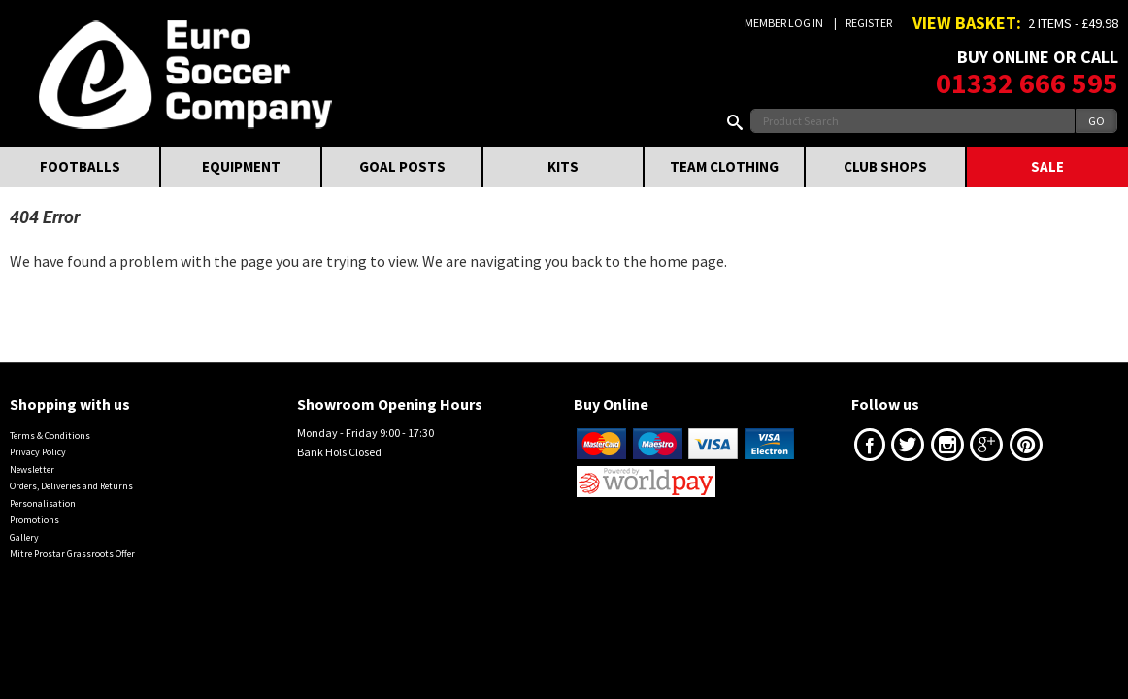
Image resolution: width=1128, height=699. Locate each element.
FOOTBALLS (80, 166)
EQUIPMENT (241, 166)
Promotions (34, 520)
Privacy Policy (38, 452)
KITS (563, 166)
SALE (1047, 166)
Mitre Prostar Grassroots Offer (72, 554)
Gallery (24, 537)
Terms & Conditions (50, 435)
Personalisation (43, 503)
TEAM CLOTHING (724, 166)
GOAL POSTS (402, 166)
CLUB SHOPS (885, 166)
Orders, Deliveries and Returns (71, 486)
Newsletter (32, 469)
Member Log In (784, 23)
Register (869, 23)
